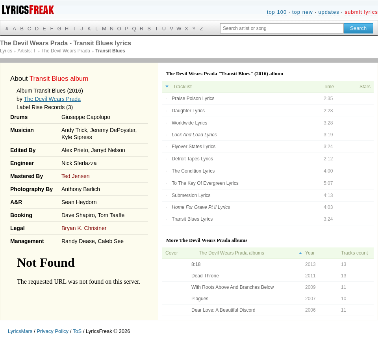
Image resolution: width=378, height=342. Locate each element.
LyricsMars (20, 331)
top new (302, 12)
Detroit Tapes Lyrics (192, 159)
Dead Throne (205, 276)
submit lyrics (361, 12)
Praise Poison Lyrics (193, 98)
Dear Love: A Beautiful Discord (223, 310)
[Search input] (282, 28)
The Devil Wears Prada (52, 99)
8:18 (195, 264)
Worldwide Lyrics (189, 123)
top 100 (277, 12)
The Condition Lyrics (193, 171)
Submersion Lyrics (191, 195)
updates (328, 12)
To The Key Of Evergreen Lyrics (205, 183)
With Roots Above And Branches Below (232, 287)
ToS (77, 331)
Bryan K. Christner (83, 228)
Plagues (199, 298)
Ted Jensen (75, 176)
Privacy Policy (53, 331)
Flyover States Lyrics (193, 146)
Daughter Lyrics (188, 110)
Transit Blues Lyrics (192, 219)
